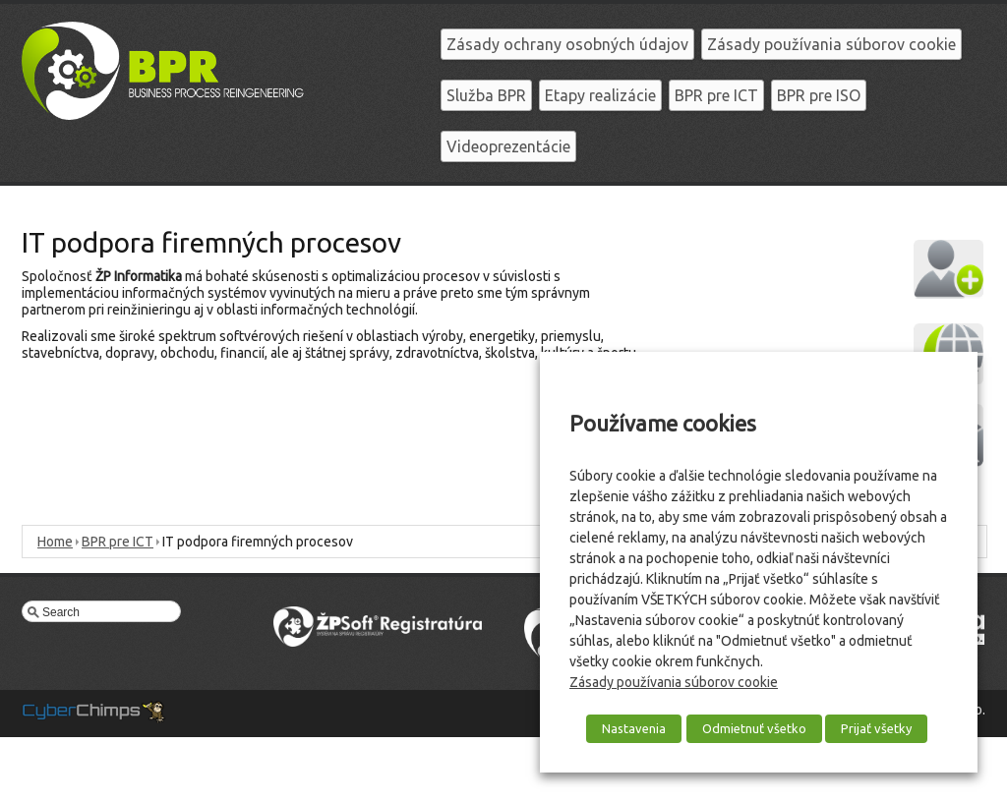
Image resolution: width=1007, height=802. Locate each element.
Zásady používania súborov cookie (831, 44)
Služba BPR (486, 95)
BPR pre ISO (818, 95)
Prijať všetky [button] (876, 728)
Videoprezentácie (508, 146)
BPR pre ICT (716, 95)
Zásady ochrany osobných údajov (567, 44)
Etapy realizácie (600, 95)
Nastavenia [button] (634, 728)
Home (55, 541)
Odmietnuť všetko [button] (754, 728)
